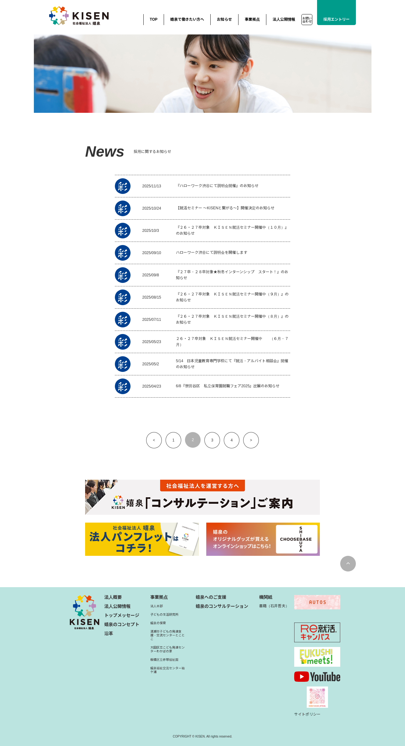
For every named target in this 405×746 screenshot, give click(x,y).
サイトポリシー (307, 714)
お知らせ (224, 19)
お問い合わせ (307, 20)
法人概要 (113, 597)
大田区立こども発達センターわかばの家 (167, 649)
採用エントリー (336, 19)
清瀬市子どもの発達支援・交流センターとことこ (167, 635)
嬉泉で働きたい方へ (187, 19)
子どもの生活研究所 (164, 614)
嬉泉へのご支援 (211, 597)
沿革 (108, 633)
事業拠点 (252, 19)
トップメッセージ (121, 615)
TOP (153, 19)
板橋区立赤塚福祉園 (164, 659)
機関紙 (265, 597)
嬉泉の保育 (158, 623)
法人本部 (156, 606)
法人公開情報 (284, 19)
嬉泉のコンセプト (121, 624)
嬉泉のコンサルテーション (222, 606)
